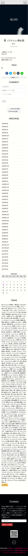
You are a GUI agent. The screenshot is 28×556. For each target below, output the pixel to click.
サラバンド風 (5, 474)
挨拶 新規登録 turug (8, 314)
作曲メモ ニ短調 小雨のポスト (14, 406)
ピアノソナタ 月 (12, 478)
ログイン (12, 550)
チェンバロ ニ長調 (6, 421)
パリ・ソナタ (7, 456)
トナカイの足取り (13, 427)
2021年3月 (5, 160)
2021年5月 (5, 154)
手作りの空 (22, 435)
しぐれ (11, 404)
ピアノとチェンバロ (20, 380)
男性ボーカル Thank (9, 392)
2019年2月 (5, 208)
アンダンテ (17, 404)
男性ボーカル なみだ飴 (19, 470)
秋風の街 (3, 380)
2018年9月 (5, 223)
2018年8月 (5, 226)
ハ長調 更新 (7, 425)
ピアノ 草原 (14, 316)
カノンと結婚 (5, 441)
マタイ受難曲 (10, 380)
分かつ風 (22, 388)
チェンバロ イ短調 (13, 339)
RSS (5, 484)
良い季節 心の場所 (16, 371)
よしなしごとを (19, 398)
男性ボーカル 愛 (10, 402)
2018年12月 (5, 214)
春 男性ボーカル (19, 390)
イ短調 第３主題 (18, 415)
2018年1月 (5, 242)
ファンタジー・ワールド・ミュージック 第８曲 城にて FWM (13, 333)
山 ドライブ (18, 308)
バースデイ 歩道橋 (20, 322)
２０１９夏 (4, 427)
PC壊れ (23, 462)
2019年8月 (5, 196)
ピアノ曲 (18, 312)
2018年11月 (5, 217)
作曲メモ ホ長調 (9, 322)
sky (8, 378)
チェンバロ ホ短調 (17, 363)
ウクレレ (15, 345)
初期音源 (22, 373)
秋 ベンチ (7, 341)
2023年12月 (5, 135)
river (2, 308)
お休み (6, 390)
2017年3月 (5, 263)
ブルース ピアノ (14, 474)
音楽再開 (3, 451)
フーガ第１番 (5, 359)
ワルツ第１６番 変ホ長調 (11, 318)
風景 (18, 332)
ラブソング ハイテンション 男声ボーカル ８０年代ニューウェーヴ (13, 408)
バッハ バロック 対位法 (15, 374)
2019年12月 (5, 184)
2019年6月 (5, 202)
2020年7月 (5, 169)
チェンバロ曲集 (8, 304)
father (3, 365)
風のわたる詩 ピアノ (19, 433)
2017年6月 (5, 257)
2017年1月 (5, 269)
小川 (6, 308)
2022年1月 (5, 151)
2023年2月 (5, 142)
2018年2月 (5, 239)
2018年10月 (5, 220)
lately (7, 347)
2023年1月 (5, 145)
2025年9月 (5, 123)
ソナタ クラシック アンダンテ (11, 472)
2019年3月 (5, 205)
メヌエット (19, 367)
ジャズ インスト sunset (9, 429)
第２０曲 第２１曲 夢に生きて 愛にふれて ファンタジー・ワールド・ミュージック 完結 (13, 396)
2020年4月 (5, 178)
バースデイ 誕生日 (12, 460)
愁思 (2, 390)
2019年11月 (5, 187)
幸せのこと (11, 308)
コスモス (21, 335)
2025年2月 (5, 126)
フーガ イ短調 (22, 439)
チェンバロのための (19, 480)
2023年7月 (5, 139)
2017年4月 (5, 260)
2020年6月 (5, 172)
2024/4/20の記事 (13, 111)
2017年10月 (5, 248)
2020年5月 (5, 175)
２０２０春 (22, 357)
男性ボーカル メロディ (18, 425)
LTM (8, 548)
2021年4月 (5, 157)
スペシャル (11, 398)
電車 (18, 468)
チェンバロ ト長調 (6, 369)
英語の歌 (19, 429)
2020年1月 (5, 181)
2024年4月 (5, 132)
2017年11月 (5, 245)
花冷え (11, 390)
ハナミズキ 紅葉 (21, 382)
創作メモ (3, 482)
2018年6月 (5, 233)
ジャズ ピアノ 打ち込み (19, 456)
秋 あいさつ (19, 314)
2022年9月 (5, 148)
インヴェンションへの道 (13, 462)
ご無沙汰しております (20, 304)
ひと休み (22, 349)
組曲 (3, 347)
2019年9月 (5, 193)
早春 (2, 322)
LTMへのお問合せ (20, 552)
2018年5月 (5, 236)
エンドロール (18, 384)
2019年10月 (5, 190)
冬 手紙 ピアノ (14, 335)
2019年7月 (5, 199)
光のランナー (13, 431)
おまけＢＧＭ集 (10, 423)
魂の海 (5, 374)
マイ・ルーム (22, 345)
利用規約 (19, 548)
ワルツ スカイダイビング (17, 378)
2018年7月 (5, 229)
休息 (24, 367)
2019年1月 (5, 211)
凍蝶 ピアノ (20, 306)
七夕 (11, 433)
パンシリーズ (17, 337)
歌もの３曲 (10, 455)
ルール (13, 548)
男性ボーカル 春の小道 (12, 349)
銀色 (8, 451)
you (2, 304)
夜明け (23, 419)
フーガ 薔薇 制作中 (8, 458)
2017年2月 (5, 266)
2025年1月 (5, 129)
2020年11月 (5, 166)
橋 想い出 (21, 443)
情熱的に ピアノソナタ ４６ (9, 435)
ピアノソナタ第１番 (13, 373)
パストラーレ (22, 427)
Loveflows (10, 337)
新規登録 (18, 550)
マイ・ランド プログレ (8, 382)
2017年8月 (5, 251)
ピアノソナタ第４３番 (19, 369)
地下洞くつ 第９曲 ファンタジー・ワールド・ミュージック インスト (13, 445)
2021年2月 (5, 163)
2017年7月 (5, 254)
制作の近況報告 (5, 371)
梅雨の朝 (22, 320)
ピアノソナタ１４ (7, 384)
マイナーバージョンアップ (8, 306)
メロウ (23, 472)
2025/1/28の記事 (14, 108)
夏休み (3, 351)
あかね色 (23, 312)
